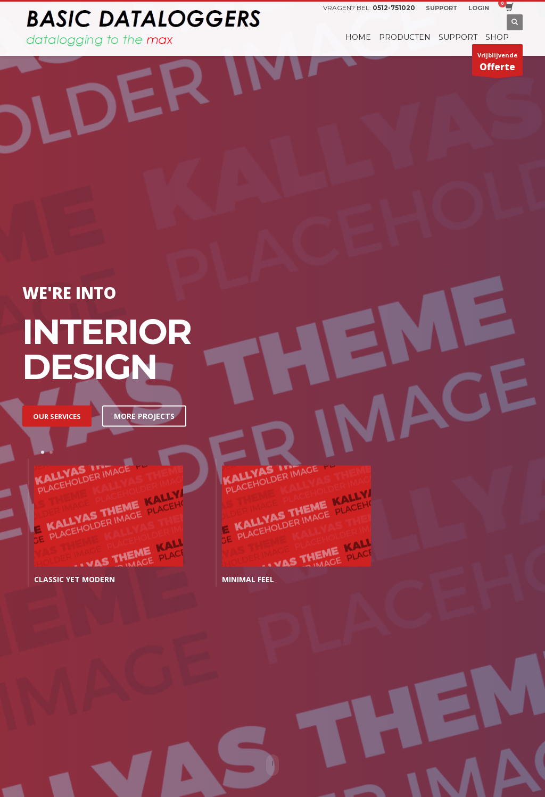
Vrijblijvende (497, 63)
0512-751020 (394, 8)
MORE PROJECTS (144, 415)
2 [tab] (51, 452)
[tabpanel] (116, 525)
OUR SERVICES (57, 416)
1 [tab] (42, 452)
